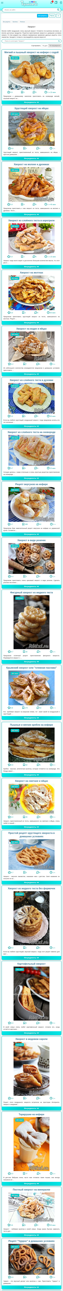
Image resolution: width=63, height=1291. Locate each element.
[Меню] (2, 3)
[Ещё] (58, 15)
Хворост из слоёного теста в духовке (31, 380)
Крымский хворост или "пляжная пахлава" (31, 667)
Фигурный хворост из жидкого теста (31, 592)
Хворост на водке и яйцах (31, 328)
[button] (31, 102)
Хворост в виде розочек (31, 540)
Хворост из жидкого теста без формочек (31, 888)
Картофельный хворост (31, 963)
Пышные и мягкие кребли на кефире (31, 724)
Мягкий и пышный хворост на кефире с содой (31, 52)
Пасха (52, 15)
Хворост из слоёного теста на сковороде (31, 432)
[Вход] (61, 3)
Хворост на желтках (31, 272)
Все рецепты (42, 15)
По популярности (55, 45)
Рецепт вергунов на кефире (31, 484)
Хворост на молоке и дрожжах (31, 164)
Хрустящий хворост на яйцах (31, 108)
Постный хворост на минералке (31, 1189)
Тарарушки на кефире (31, 1114)
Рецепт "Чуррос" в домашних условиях (31, 1241)
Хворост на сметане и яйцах (31, 781)
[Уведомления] (51, 3)
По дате (45, 45)
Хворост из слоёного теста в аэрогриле (31, 220)
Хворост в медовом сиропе (31, 1039)
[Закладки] (56, 2)
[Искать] (58, 10)
